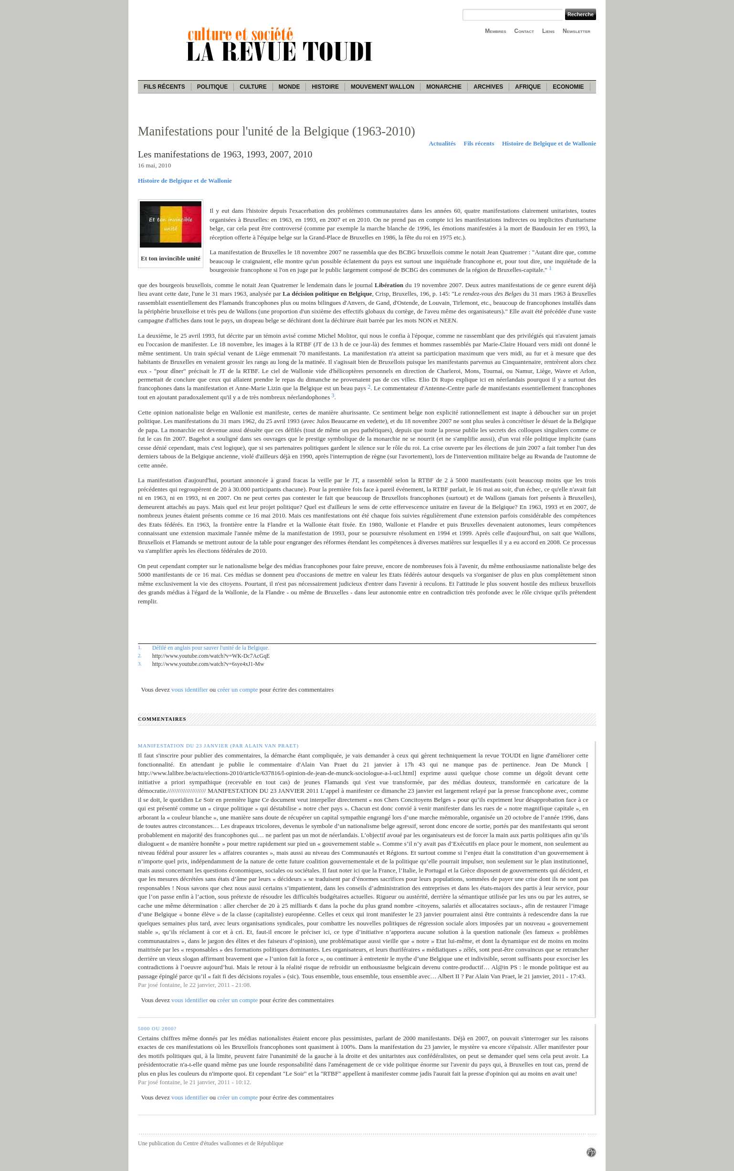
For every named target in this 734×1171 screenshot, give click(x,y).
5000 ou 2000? (157, 1028)
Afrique (528, 86)
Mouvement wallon (382, 86)
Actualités (442, 143)
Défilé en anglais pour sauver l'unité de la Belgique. (211, 647)
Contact (524, 31)
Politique (212, 86)
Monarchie (443, 86)
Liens (548, 31)
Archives (488, 86)
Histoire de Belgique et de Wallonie (549, 143)
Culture (253, 86)
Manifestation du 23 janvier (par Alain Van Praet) (218, 745)
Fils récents (164, 86)
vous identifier (189, 689)
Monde (289, 86)
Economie (568, 86)
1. (140, 647)
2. (140, 655)
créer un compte (237, 689)
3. (140, 663)
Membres (495, 31)
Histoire (325, 86)
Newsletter (576, 31)
